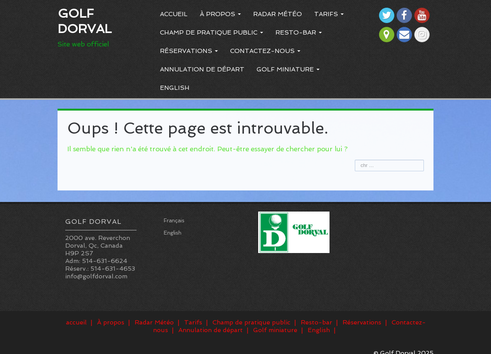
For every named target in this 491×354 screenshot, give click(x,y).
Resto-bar (298, 32)
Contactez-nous (265, 51)
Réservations (189, 51)
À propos (220, 14)
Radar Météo (277, 14)
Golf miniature (288, 69)
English (174, 87)
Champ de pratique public (211, 32)
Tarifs (329, 14)
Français (174, 220)
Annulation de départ (202, 69)
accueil (174, 14)
